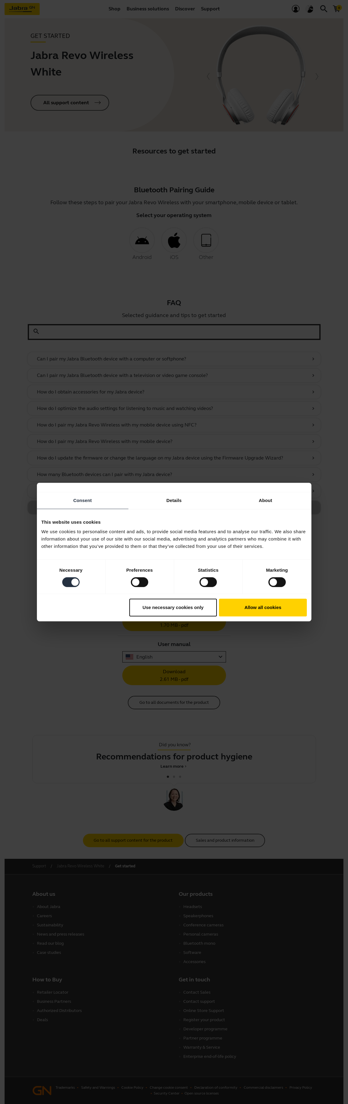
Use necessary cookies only (172, 607)
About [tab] (265, 500)
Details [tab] (174, 500)
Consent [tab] (82, 500)
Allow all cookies (263, 607)
